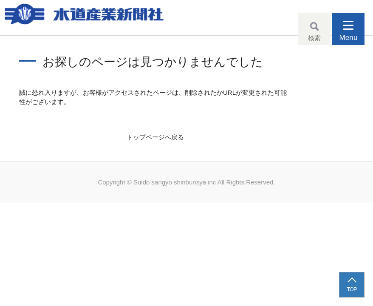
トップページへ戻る (155, 137)
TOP (352, 289)
